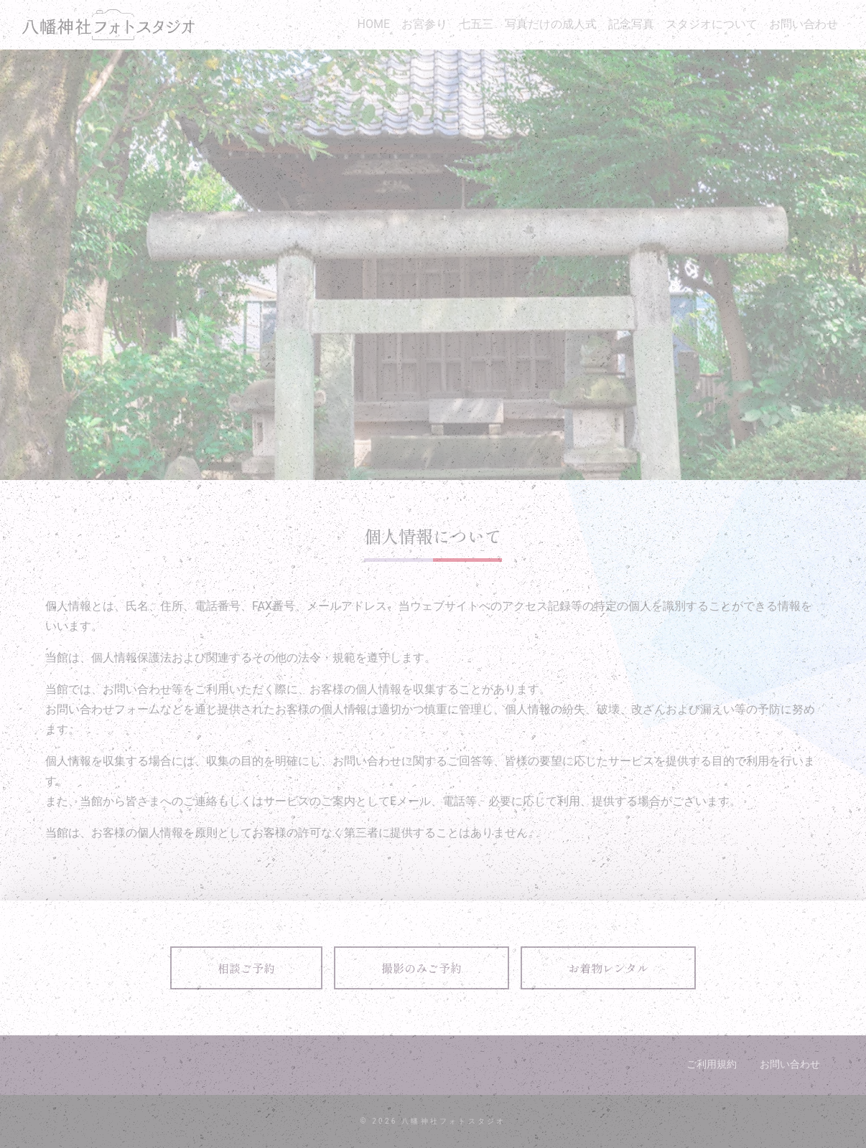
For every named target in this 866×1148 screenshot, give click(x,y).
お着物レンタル (608, 968)
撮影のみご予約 (421, 968)
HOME (374, 24)
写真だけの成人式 (551, 24)
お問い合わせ (803, 24)
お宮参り (424, 24)
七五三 (476, 24)
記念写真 (631, 24)
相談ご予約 (246, 968)
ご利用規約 (711, 1064)
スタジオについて (712, 24)
